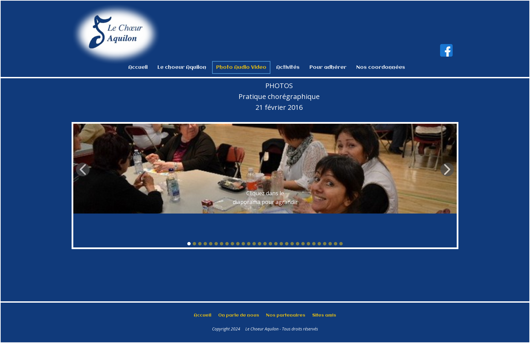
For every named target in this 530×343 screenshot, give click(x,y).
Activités (288, 67)
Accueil (138, 67)
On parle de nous (238, 315)
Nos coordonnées (380, 67)
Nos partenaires (285, 315)
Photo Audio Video (241, 67)
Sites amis (324, 315)
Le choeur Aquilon (181, 67)
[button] (83, 169)
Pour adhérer (327, 67)
